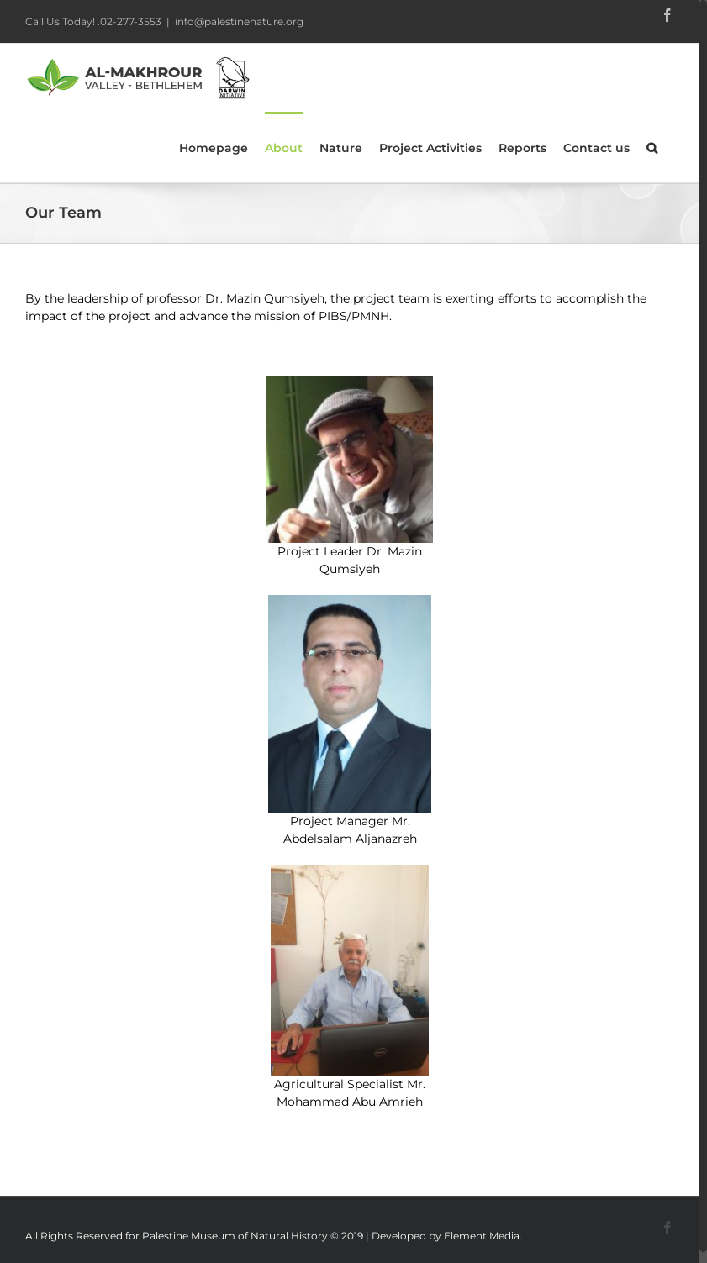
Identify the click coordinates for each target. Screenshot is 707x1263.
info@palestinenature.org (239, 21)
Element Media (482, 1235)
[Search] (651, 147)
